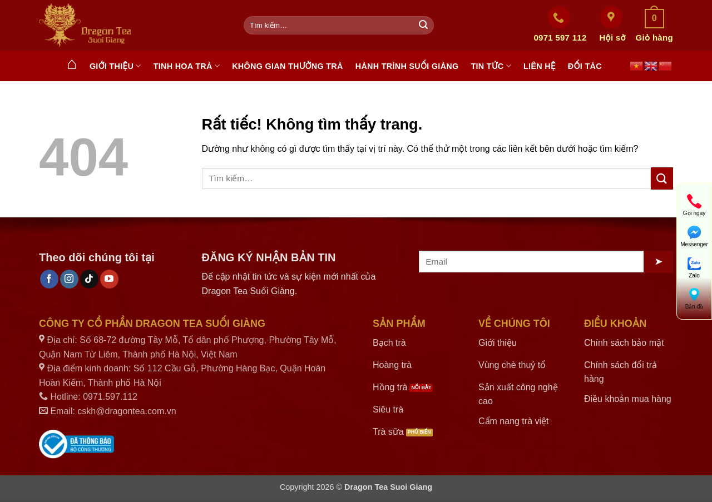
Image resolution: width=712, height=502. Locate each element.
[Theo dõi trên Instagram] (69, 279)
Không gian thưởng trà (287, 66)
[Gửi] (423, 25)
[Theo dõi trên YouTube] (109, 279)
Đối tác (585, 66)
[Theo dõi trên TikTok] (89, 279)
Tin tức (491, 66)
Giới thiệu (115, 66)
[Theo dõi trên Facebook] (49, 279)
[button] (654, 25)
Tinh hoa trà (187, 66)
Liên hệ (539, 66)
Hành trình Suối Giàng (407, 66)
